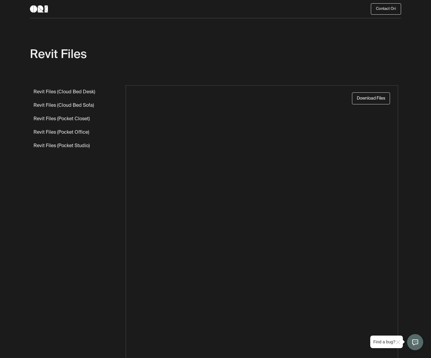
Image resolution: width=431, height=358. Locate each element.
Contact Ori (386, 9)
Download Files (371, 98)
